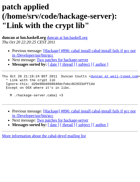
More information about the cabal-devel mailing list (44, 141)
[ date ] (53, 64)
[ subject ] (84, 64)
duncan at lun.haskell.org (67, 37)
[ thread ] (67, 64)
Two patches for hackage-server (62, 60)
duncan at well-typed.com (114, 77)
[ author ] (100, 64)
